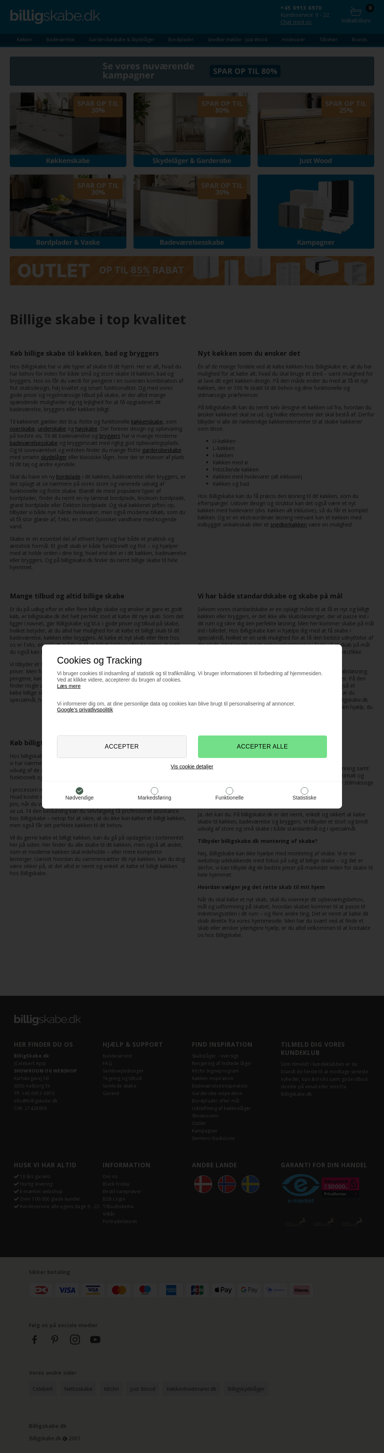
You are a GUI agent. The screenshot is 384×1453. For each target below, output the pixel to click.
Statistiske (304, 798)
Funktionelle (229, 798)
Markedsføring (154, 798)
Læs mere (69, 686)
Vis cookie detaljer (192, 767)
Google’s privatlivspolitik (85, 710)
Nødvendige (79, 798)
